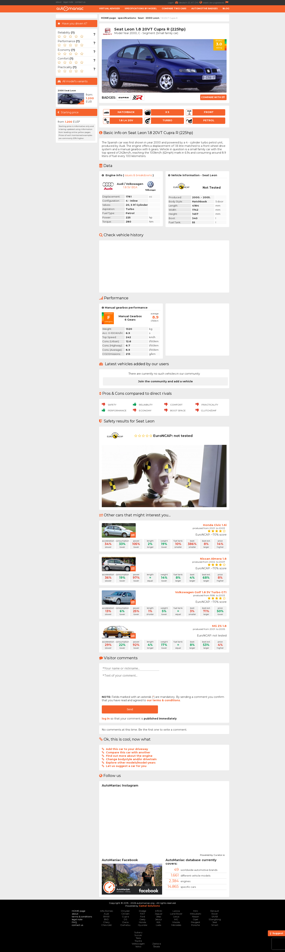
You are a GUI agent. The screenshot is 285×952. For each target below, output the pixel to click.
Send (130, 709)
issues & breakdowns (138, 175)
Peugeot (195, 922)
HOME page (108, 18)
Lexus (176, 916)
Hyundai (142, 925)
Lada (158, 925)
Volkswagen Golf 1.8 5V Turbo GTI (201, 592)
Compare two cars (174, 8)
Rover (214, 913)
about (58, 2)
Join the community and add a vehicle (165, 381)
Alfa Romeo (106, 910)
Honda (142, 922)
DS (125, 919)
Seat (141, 18)
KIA (158, 922)
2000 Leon (152, 18)
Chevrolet (106, 925)
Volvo (138, 946)
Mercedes (176, 925)
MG (176, 919)
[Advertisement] (258, 70)
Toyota (138, 940)
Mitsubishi (195, 913)
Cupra (125, 916)
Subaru (138, 932)
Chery (106, 922)
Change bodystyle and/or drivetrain (131, 759)
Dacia (125, 922)
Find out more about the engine (129, 756)
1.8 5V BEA (130, 187)
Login (173, 2)
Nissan (195, 916)
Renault (214, 910)
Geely (142, 919)
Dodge (142, 910)
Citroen (125, 913)
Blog (226, 8)
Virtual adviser (109, 8)
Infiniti (158, 910)
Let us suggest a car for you (126, 766)
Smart (214, 925)
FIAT (142, 913)
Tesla (138, 938)
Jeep (158, 916)
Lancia (176, 910)
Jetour (158, 919)
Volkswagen (138, 943)
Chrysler (125, 910)
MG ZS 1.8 (219, 626)
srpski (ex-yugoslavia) (216, 2)
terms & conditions (82, 916)
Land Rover (176, 913)
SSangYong (215, 919)
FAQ (74, 922)
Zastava (156, 943)
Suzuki (138, 935)
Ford (142, 916)
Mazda (176, 922)
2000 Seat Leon (67, 90)
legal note (68, 2)
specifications (127, 18)
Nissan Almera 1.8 (213, 558)
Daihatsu (125, 925)
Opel (195, 919)
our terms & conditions (163, 700)
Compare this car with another (128, 752)
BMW (106, 916)
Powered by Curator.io (212, 854)
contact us (80, 2)
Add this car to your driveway (127, 749)
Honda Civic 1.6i (215, 525)
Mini (195, 910)
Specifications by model (141, 8)
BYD (106, 919)
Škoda (156, 946)
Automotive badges (204, 8)
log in (106, 718)
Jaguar (158, 913)
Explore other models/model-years (131, 762)
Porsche (195, 925)
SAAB (214, 916)
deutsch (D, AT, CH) (191, 2)
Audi (106, 913)
